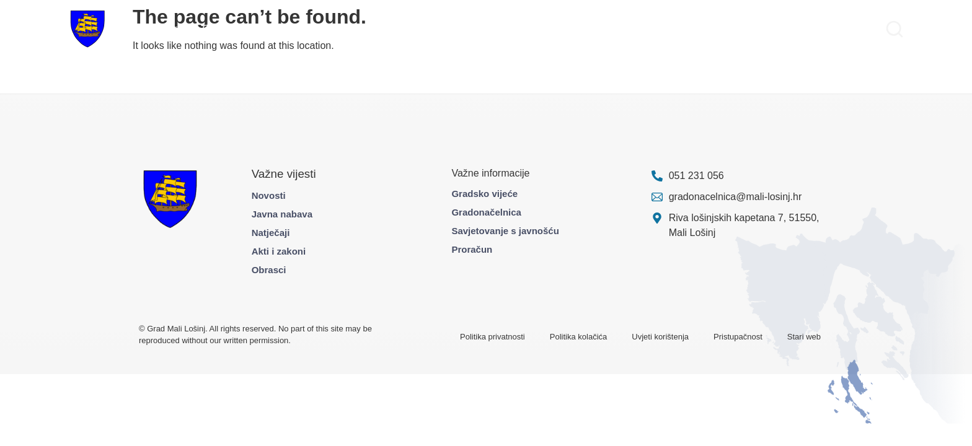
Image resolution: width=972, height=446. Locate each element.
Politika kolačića (579, 336)
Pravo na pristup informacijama (809, 29)
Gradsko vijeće (484, 193)
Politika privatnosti (492, 336)
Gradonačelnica (486, 212)
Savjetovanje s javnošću (505, 230)
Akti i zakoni (279, 251)
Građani (219, 29)
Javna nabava (282, 214)
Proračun (471, 249)
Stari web (804, 336)
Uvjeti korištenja (660, 336)
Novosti (269, 195)
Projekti (263, 29)
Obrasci (269, 270)
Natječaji (271, 232)
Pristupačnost (738, 336)
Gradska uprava (158, 29)
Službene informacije (686, 29)
